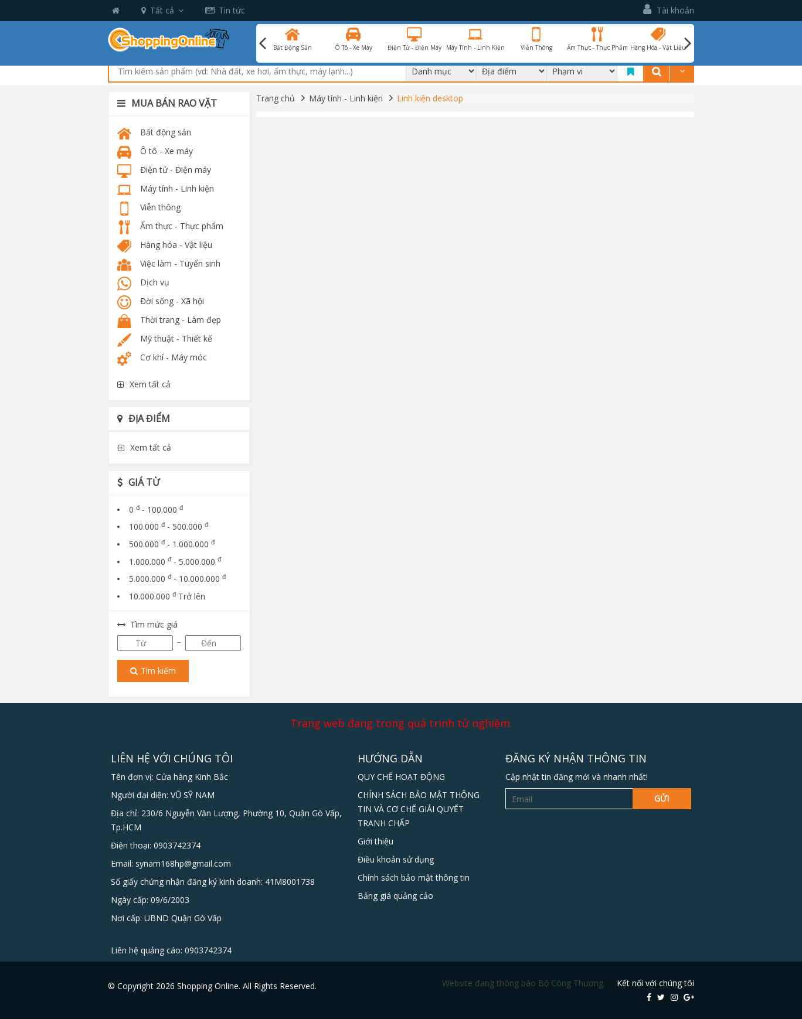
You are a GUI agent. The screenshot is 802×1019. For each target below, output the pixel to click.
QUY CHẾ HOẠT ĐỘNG (401, 776)
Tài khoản (668, 10)
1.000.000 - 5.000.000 (175, 561)
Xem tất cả (144, 384)
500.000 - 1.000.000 (172, 544)
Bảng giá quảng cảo (395, 895)
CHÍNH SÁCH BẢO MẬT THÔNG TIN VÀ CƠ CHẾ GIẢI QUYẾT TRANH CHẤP (419, 809)
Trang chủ (275, 98)
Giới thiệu (375, 841)
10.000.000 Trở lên (167, 596)
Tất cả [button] (162, 10)
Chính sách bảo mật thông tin (414, 877)
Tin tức (225, 10)
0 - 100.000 (156, 509)
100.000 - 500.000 (168, 526)
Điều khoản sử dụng (396, 859)
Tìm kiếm (153, 670)
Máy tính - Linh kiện (346, 98)
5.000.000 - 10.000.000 (177, 578)
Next (687, 43)
